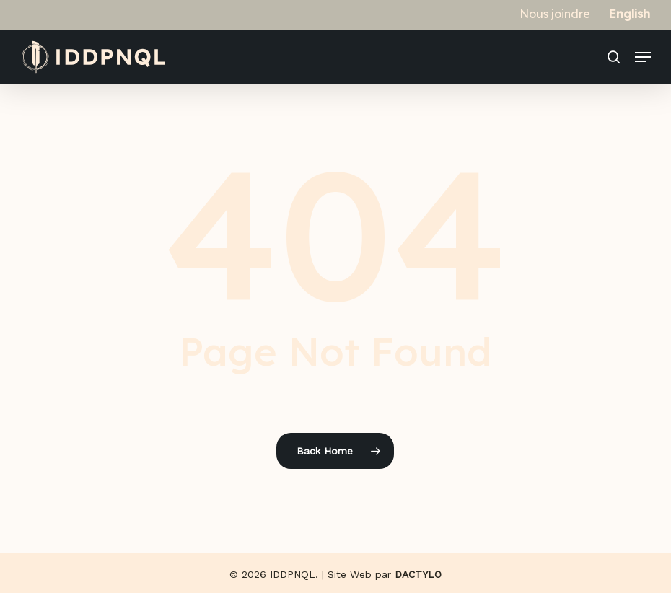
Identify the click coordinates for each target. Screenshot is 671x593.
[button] (643, 57)
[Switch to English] (629, 13)
